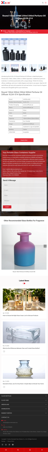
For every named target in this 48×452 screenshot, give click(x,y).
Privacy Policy (11, 441)
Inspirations (5, 409)
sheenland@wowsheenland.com (13, 169)
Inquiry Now (24, 141)
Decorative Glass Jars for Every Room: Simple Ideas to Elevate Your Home (23, 383)
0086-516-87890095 (13, 175)
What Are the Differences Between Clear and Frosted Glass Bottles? (21, 348)
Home (4, 31)
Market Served (6, 413)
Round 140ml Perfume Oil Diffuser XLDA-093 (24, 272)
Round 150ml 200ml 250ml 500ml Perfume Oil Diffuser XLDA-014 (21, 32)
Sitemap (3, 441)
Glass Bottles (11, 31)
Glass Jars (5, 400)
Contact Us (5, 417)
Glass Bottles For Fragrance (23, 31)
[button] (2, 68)
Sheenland (5, 404)
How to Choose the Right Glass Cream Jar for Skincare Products (20, 315)
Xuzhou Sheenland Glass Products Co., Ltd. (17, 439)
